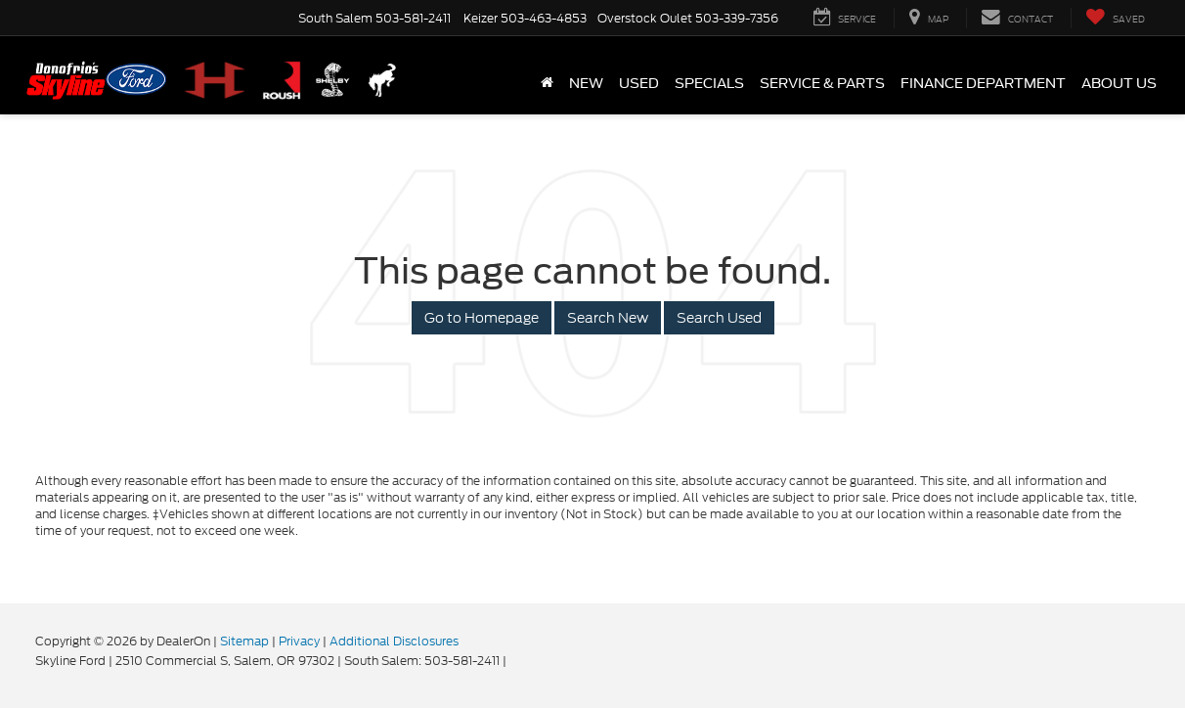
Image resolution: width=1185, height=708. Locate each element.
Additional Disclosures (394, 641)
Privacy (299, 641)
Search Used (719, 318)
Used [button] (639, 83)
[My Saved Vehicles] (1115, 18)
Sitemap (244, 641)
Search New (607, 318)
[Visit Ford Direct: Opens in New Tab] (514, 660)
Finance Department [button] (983, 83)
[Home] (547, 83)
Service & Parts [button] (822, 83)
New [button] (586, 83)
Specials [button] (709, 83)
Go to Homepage (481, 318)
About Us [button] (1119, 83)
